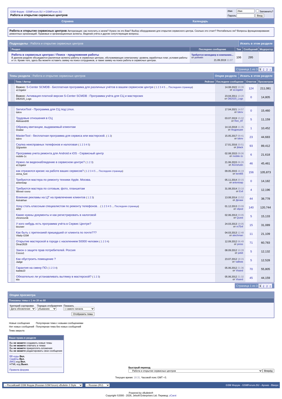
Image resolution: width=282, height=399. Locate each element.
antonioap (21, 182)
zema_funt (21, 174)
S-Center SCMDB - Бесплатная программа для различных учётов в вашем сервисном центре (89, 87)
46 (251, 163)
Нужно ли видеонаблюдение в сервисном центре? (50, 162)
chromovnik (22, 218)
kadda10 (20, 270)
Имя (230, 11)
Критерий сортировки (22, 305)
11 (251, 233)
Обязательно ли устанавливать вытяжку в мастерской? (53, 276)
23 (251, 137)
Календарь (200, 21)
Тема (18, 81)
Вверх (274, 385)
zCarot (172, 395)
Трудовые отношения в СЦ (34, 118)
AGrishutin (237, 165)
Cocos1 (20, 253)
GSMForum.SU (53, 11)
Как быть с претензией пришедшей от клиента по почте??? (56, 232)
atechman (237, 235)
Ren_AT (238, 121)
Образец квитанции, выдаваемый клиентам (46, 127)
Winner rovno (23, 191)
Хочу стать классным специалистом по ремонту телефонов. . (58, 206)
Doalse (20, 130)
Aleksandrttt (22, 121)
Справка (67, 21)
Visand (239, 270)
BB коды (14, 356)
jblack (240, 147)
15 (251, 225)
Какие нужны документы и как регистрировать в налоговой (56, 215)
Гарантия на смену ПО (31, 267)
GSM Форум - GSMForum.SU (26, 11)
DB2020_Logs (24, 98)
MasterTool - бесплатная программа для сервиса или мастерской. (61, 135)
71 (251, 242)
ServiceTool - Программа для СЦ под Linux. (45, 109)
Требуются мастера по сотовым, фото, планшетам (50, 188)
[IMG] (12, 361)
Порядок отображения (49, 305)
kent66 (239, 173)
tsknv (19, 112)
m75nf (239, 226)
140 (251, 207)
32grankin (21, 147)
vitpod (240, 209)
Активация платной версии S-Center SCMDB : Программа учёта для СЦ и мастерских (84, 95)
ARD (18, 209)
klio (18, 279)
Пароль (232, 15)
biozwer (20, 226)
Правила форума (19, 369)
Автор (27, 81)
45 (251, 277)
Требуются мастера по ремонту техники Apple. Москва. (53, 179)
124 (251, 88)
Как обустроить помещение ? (36, 259)
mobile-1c (21, 156)
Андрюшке (237, 129)
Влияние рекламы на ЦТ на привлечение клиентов (50, 197)
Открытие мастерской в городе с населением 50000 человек (57, 241)
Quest (240, 217)
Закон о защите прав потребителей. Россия (46, 250)
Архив (265, 385)
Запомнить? (264, 11)
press (240, 244)
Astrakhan (21, 200)
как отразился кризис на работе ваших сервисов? (50, 171)
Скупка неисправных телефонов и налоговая (47, 144)
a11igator (21, 90)
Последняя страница (180, 87)
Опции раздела (225, 75)
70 (251, 269)
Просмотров (265, 81)
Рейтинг (209, 81)
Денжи (239, 200)
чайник (239, 261)
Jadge (19, 262)
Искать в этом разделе (256, 43)
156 (251, 172)
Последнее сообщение (230, 81)
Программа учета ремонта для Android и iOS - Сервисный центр (60, 153)
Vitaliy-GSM (22, 235)
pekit (240, 253)
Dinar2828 (21, 244)
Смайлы (14, 359)
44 (251, 198)
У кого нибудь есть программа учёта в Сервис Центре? (53, 223)
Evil (241, 191)
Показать (68, 305)
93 (251, 145)
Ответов (251, 81)
